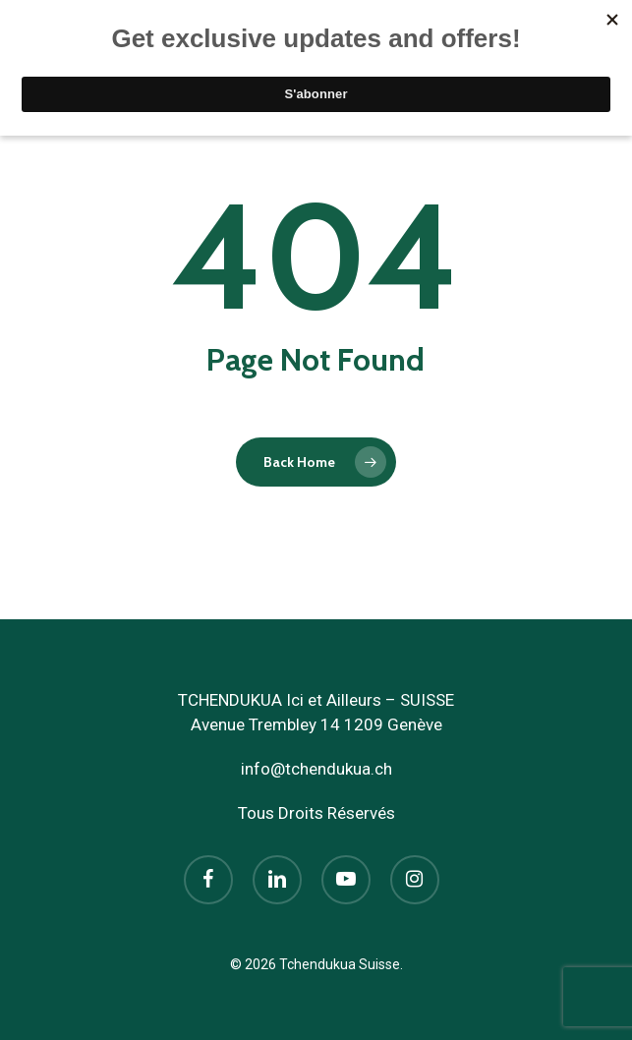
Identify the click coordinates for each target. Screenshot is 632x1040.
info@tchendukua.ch (316, 769)
